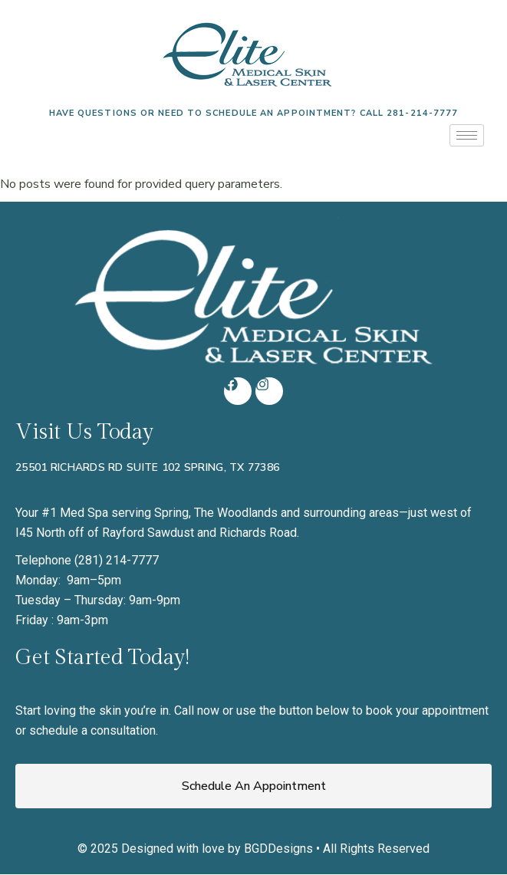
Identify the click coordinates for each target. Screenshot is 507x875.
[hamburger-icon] (466, 135)
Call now (196, 710)
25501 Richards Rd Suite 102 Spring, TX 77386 (147, 467)
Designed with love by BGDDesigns (217, 848)
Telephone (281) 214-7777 (87, 560)
